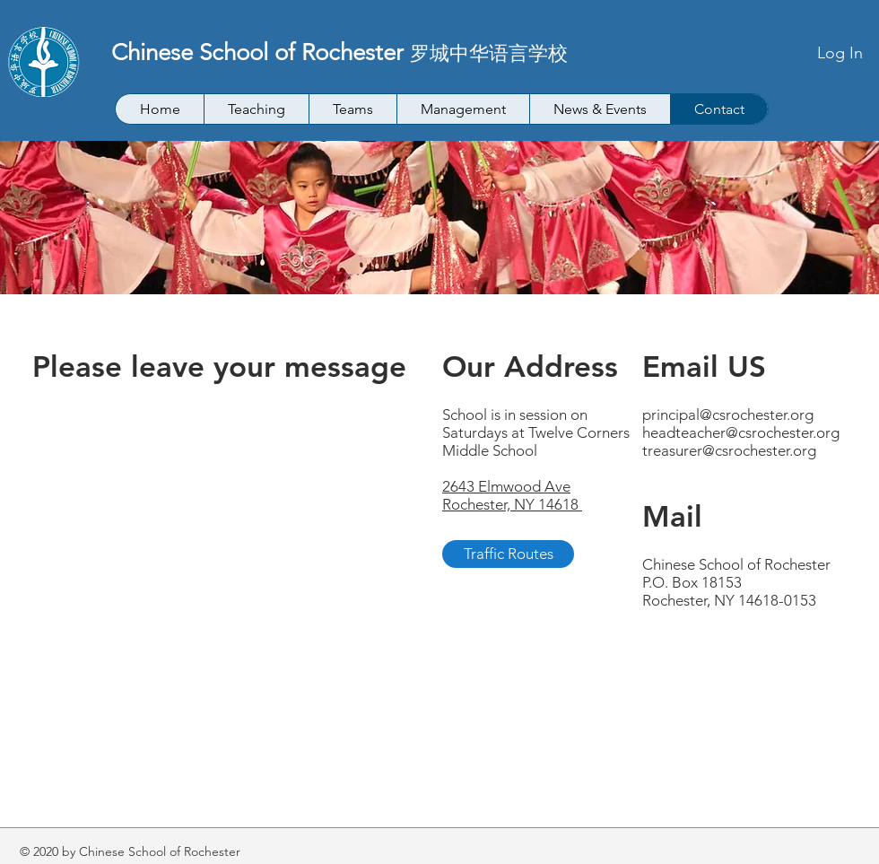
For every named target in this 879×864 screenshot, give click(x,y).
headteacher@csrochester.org (741, 432)
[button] (256, 109)
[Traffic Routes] (508, 554)
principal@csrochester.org (728, 414)
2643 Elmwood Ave (506, 486)
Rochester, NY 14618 (512, 504)
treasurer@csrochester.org (729, 450)
